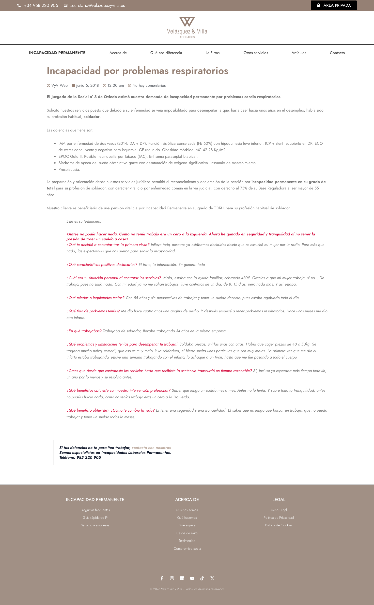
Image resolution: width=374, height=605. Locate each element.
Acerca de (118, 52)
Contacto (337, 52)
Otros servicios (256, 52)
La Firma (213, 52)
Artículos (299, 52)
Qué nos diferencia (166, 52)
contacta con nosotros (151, 447)
